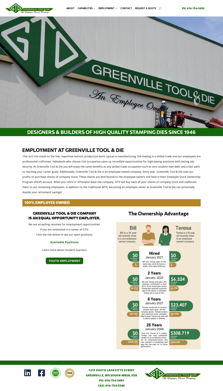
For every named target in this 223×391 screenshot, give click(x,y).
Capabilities (85, 8)
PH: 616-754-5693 (111, 380)
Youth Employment (64, 261)
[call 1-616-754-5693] (193, 8)
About (70, 8)
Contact (126, 8)
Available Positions (64, 242)
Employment (106, 8)
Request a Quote (145, 8)
